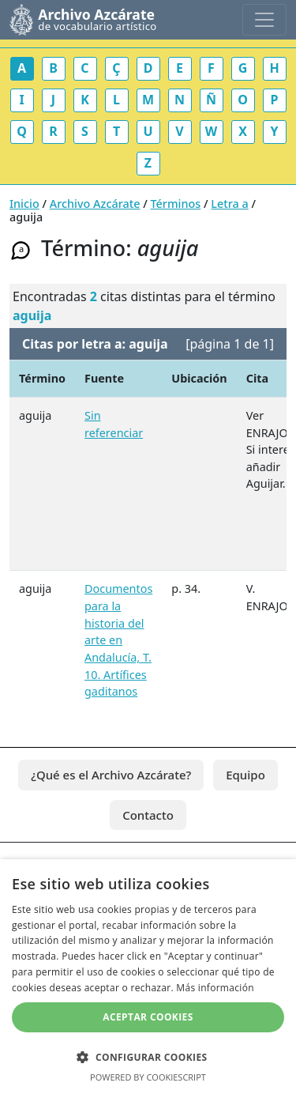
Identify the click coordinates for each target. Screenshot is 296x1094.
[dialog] (148, 976)
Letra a (229, 203)
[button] (148, 1057)
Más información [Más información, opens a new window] (214, 987)
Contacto (148, 815)
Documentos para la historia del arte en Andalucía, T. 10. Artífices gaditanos (118, 640)
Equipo (245, 775)
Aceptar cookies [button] (148, 1017)
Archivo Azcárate (95, 203)
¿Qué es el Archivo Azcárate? (111, 775)
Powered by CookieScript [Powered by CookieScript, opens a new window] (148, 1077)
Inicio (24, 203)
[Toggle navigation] (264, 20)
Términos (176, 203)
